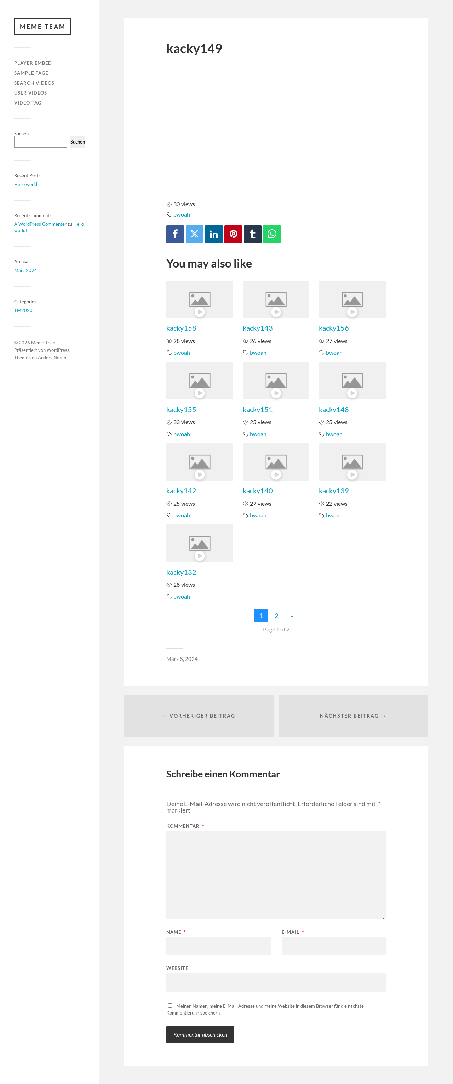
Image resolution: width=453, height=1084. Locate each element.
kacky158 (181, 328)
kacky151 (258, 409)
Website (177, 968)
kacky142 (181, 490)
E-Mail (293, 932)
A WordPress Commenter (40, 224)
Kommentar (185, 826)
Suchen (21, 133)
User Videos (30, 93)
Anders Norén (52, 357)
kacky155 (181, 409)
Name (176, 932)
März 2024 (25, 270)
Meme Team (43, 26)
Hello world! (26, 184)
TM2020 (23, 310)
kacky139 (334, 490)
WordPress (58, 350)
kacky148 (334, 409)
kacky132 (181, 572)
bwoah (181, 214)
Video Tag (27, 103)
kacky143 (258, 328)
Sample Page (31, 73)
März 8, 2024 (182, 659)
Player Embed (33, 63)
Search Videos (34, 83)
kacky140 (258, 490)
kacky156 (334, 328)
